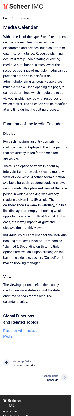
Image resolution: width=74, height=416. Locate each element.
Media (7, 336)
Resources (26, 18)
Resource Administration (21, 331)
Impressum (10, 411)
